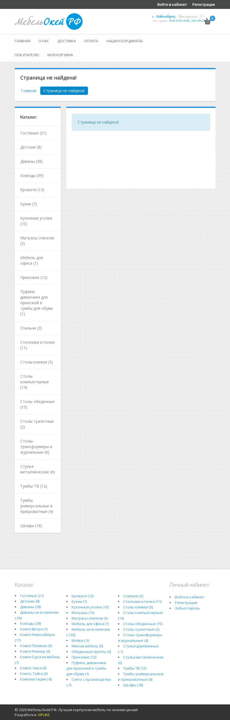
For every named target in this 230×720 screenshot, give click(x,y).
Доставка (66, 40)
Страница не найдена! (64, 90)
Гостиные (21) (33, 133)
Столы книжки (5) (36, 362)
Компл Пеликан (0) (36, 645)
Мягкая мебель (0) (87, 645)
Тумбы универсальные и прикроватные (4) (36, 506)
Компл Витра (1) (33, 628)
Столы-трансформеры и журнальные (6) (36, 446)
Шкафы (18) (31, 525)
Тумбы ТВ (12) (33, 486)
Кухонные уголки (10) (36, 220)
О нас (44, 40)
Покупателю (27, 54)
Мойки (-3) (80, 640)
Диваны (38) (31, 161)
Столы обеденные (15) (37, 404)
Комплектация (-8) (36, 679)
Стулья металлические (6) (37, 469)
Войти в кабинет (172, 4)
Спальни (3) (31, 328)
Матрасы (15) (83, 612)
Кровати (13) (32, 189)
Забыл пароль (187, 608)
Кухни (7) (28, 204)
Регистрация (203, 4)
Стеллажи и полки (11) (37, 345)
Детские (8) (31, 147)
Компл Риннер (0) (35, 651)
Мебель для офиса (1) (31, 260)
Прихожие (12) (33, 277)
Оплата (91, 40)
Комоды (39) (32, 175)
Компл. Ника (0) (33, 667)
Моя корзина (60, 54)
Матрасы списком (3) (37, 240)
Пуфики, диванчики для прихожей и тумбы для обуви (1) (36, 302)
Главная (22, 40)
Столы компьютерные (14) (34, 381)
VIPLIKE (44, 714)
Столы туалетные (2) (37, 424)
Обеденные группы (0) (91, 651)
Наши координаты (125, 40)
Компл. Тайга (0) (33, 673)
